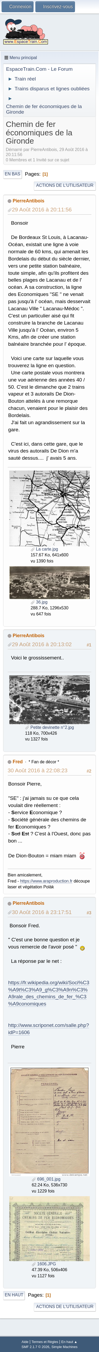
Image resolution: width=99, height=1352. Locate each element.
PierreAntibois (28, 200)
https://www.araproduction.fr (46, 881)
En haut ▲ (69, 1342)
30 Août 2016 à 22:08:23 (38, 770)
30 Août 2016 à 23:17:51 (42, 912)
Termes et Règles (45, 1342)
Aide (25, 1342)
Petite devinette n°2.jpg (49, 727)
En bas (12, 174)
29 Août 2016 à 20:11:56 (42, 209)
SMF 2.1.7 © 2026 (35, 1347)
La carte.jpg (44, 549)
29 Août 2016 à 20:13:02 (42, 644)
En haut (14, 1295)
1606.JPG (44, 1264)
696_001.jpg (46, 1179)
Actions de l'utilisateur (64, 185)
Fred (18, 761)
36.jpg (39, 602)
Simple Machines (64, 1347)
